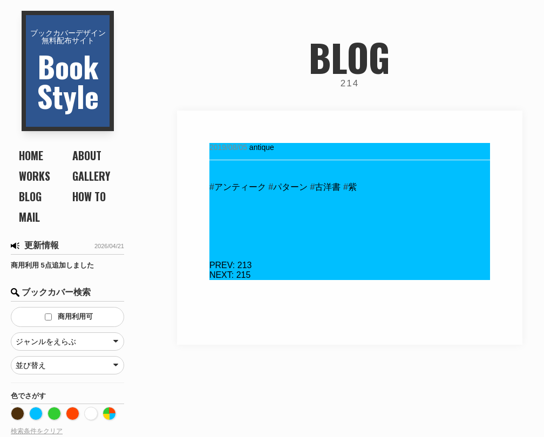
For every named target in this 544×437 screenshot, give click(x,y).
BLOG (30, 196)
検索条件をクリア (37, 431)
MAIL (29, 217)
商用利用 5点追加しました (52, 265)
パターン (290, 187)
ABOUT (86, 155)
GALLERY (91, 176)
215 (229, 274)
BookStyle (68, 72)
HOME (31, 155)
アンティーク (240, 187)
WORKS (34, 176)
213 (230, 265)
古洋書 (328, 187)
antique (261, 147)
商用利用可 (69, 316)
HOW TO (89, 196)
